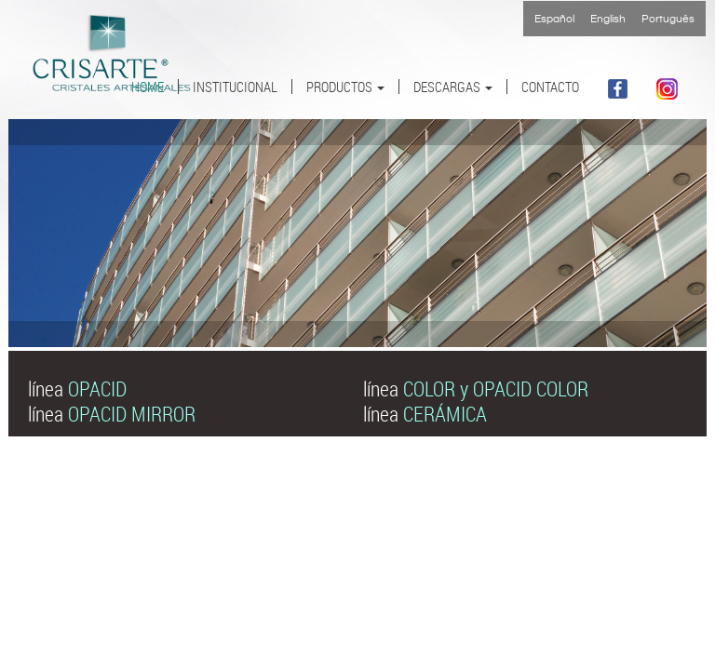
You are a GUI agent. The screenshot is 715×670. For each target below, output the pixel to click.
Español (554, 19)
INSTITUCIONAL (235, 86)
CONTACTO (550, 86)
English (608, 19)
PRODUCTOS (345, 86)
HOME (147, 86)
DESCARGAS (452, 86)
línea (77, 388)
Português (668, 19)
